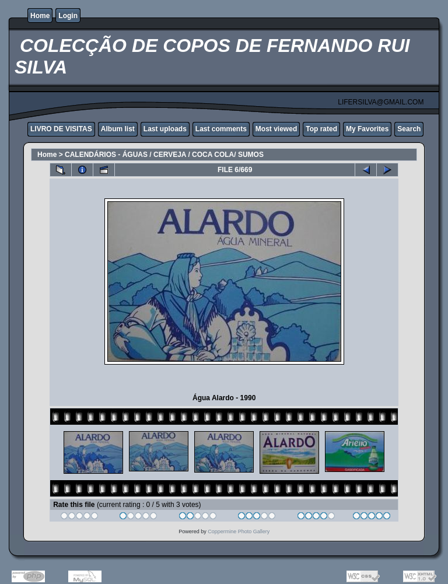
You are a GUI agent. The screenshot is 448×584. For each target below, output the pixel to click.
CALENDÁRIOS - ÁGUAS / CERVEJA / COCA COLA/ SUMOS (164, 155)
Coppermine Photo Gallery (239, 531)
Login (68, 16)
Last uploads (165, 129)
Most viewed (276, 129)
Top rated (321, 129)
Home (40, 16)
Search (409, 129)
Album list (118, 129)
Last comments (221, 129)
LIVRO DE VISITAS (61, 129)
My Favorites (367, 129)
